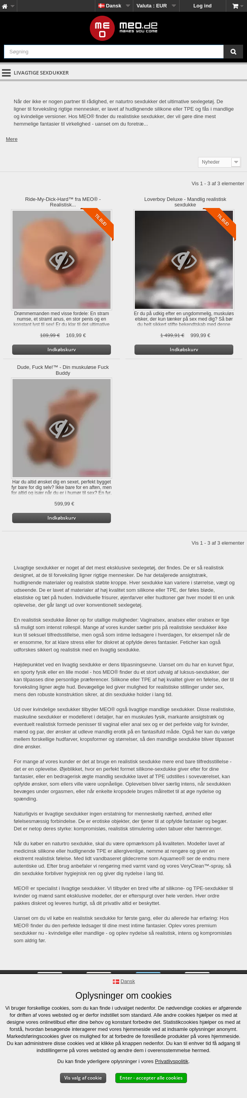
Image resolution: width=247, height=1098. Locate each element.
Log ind (202, 6)
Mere (12, 139)
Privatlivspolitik (171, 1061)
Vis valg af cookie (83, 1077)
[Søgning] (233, 51)
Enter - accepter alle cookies (151, 1077)
